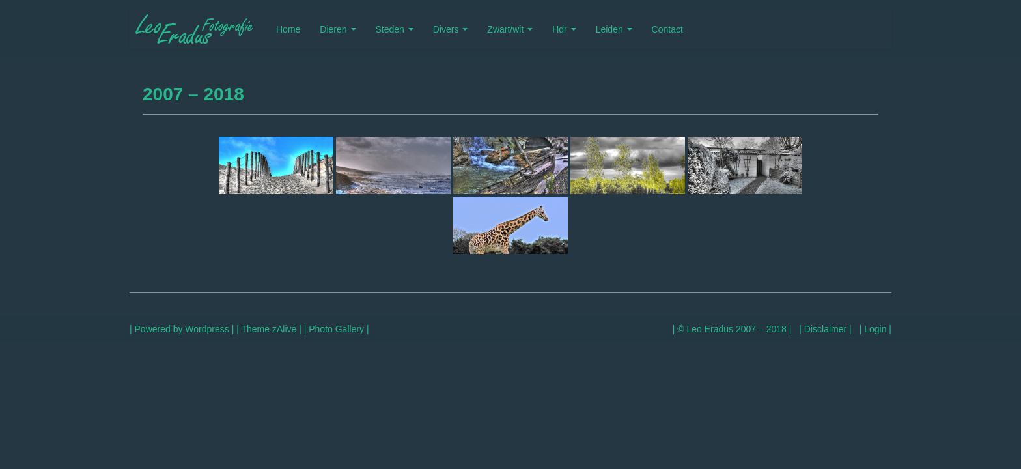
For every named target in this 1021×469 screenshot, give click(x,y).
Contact (667, 29)
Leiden (614, 29)
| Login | (875, 329)
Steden (394, 29)
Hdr (564, 29)
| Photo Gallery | (336, 329)
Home (288, 29)
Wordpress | (209, 329)
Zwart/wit (510, 29)
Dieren (338, 29)
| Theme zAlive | (268, 329)
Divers (450, 29)
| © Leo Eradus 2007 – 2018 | (732, 329)
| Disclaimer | (825, 329)
